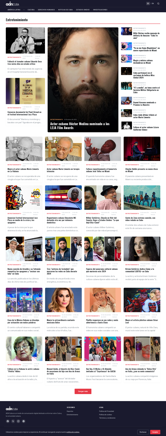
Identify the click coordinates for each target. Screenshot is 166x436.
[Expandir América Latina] (24, 9)
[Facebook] (8, 421)
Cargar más (83, 391)
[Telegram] (24, 421)
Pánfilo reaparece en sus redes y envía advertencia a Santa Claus (102, 321)
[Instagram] (18, 421)
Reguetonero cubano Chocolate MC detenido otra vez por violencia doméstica (61, 220)
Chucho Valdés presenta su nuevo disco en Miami (141, 170)
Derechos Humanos (46, 10)
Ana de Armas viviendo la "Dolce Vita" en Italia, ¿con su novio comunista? (140, 370)
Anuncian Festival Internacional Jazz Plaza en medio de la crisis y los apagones (23, 220)
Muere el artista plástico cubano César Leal (141, 321)
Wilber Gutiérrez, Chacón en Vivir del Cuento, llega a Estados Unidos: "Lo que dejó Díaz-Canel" (102, 220)
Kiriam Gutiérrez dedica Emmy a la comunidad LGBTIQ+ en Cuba (139, 270)
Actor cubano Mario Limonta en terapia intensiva (63, 170)
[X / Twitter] (13, 421)
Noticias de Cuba (65, 10)
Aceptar (155, 432)
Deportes (70, 411)
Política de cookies (105, 415)
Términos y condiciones (107, 418)
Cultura (31, 10)
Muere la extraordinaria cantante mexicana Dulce (61, 321)
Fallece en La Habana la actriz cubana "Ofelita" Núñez (23, 370)
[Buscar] (158, 3)
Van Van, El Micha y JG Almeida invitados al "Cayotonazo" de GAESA (101, 370)
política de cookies (73, 432)
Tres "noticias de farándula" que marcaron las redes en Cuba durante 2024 (62, 271)
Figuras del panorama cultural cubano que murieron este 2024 (102, 270)
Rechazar (143, 432)
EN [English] (153, 3)
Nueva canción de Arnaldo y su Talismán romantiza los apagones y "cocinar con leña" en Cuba (24, 271)
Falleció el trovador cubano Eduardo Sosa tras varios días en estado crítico (25, 62)
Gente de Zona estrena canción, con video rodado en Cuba (140, 219)
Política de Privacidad (106, 411)
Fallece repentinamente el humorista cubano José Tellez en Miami (101, 170)
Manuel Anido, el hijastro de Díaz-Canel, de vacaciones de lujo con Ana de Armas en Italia (63, 371)
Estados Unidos (83, 10)
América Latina (14, 10)
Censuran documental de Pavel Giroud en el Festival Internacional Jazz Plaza (24, 113)
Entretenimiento (14, 57)
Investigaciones (100, 10)
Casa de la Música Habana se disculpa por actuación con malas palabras (23, 321)
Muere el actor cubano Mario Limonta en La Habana (23, 170)
